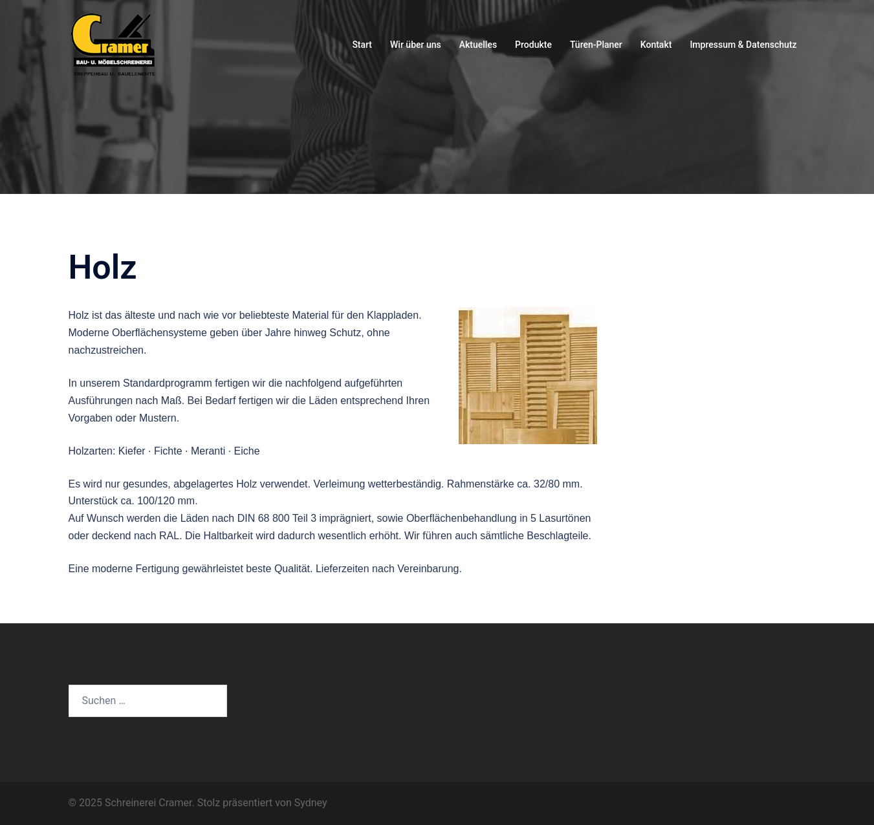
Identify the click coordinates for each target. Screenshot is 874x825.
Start (362, 44)
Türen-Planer (596, 44)
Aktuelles (478, 44)
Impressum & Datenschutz (743, 44)
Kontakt (656, 44)
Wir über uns (415, 44)
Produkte (533, 44)
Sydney (310, 803)
